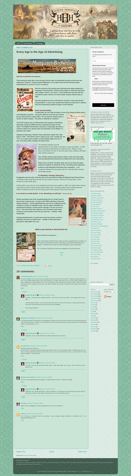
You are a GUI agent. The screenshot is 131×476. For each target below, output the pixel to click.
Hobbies (93, 313)
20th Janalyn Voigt (96, 235)
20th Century (94, 300)
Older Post (82, 452)
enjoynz (79, 471)
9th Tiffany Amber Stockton (98, 211)
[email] (103, 61)
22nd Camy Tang (95, 239)
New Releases (28, 43)
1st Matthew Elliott (96, 193)
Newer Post (20, 452)
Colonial (93, 307)
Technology (94, 322)
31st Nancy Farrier (96, 258)
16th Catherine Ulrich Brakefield (99, 226)
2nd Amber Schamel (96, 195)
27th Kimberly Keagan (97, 250)
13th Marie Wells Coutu (97, 219)
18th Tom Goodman (96, 230)
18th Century (94, 296)
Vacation (93, 324)
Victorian (93, 326)
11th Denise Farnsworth (97, 215)
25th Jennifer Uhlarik (96, 245)
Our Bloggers (39, 43)
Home (18, 43)
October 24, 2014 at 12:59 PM (44, 318)
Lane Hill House (25, 346)
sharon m (23, 413)
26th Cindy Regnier (96, 248)
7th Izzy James (95, 206)
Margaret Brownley (30, 295)
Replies (25, 292)
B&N (61, 255)
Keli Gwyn (24, 403)
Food (92, 311)
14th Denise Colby (96, 221)
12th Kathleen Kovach (97, 217)
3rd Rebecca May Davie (97, 198)
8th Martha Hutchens (96, 208)
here (103, 123)
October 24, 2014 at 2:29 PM (47, 363)
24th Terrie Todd (95, 243)
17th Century (94, 294)
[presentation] (101, 99)
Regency (93, 320)
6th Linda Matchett (96, 204)
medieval (93, 331)
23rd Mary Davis (95, 241)
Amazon (61, 252)
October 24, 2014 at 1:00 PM (44, 377)
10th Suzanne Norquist (97, 213)
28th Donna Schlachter (97, 252)
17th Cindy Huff (95, 228)
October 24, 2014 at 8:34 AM (40, 276)
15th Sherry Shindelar (96, 224)
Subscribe (103, 105)
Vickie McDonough (26, 276)
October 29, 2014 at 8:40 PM (34, 413)
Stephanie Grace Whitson (28, 318)
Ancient (93, 304)
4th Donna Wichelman (97, 200)
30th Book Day (95, 256)
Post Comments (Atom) (30, 455)
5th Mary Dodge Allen (96, 202)
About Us (93, 302)
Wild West (93, 328)
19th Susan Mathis (96, 232)
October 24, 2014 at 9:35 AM (47, 295)
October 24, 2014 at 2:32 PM (47, 389)
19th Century (94, 298)
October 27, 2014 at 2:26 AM (35, 403)
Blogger (91, 471)
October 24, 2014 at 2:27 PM (47, 333)
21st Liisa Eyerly (95, 237)
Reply (22, 288)
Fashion (93, 309)
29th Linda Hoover (96, 254)
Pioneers (93, 318)
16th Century (94, 291)
